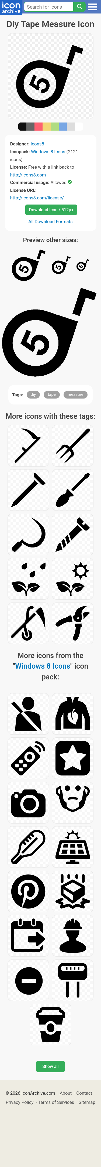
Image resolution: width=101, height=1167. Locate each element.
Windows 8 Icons (48, 151)
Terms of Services (56, 1102)
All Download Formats (50, 221)
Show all (50, 1066)
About (66, 1093)
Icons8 (37, 144)
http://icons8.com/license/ (37, 197)
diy (33, 394)
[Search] (79, 7)
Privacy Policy (19, 1102)
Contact (84, 1093)
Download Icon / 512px (51, 209)
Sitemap (87, 1102)
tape (52, 394)
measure (75, 394)
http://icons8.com (28, 175)
